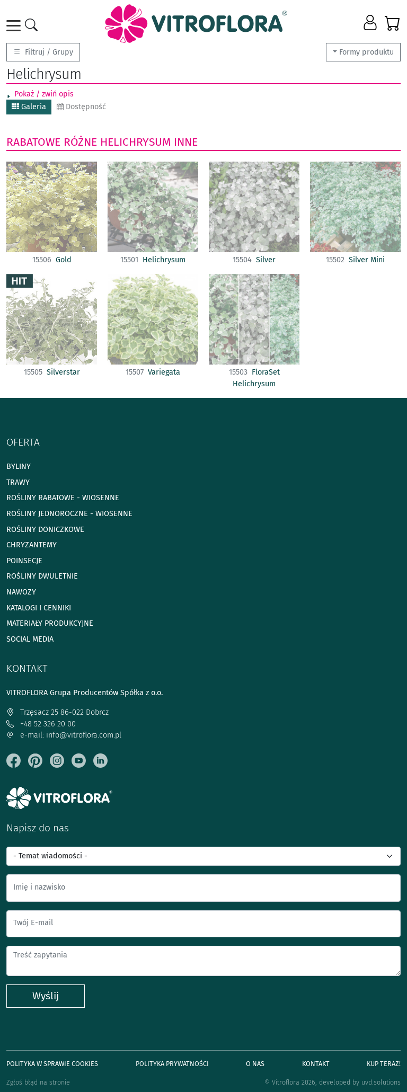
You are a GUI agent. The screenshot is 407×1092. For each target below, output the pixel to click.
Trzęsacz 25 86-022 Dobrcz (57, 712)
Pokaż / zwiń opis (44, 94)
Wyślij (45, 996)
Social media (30, 639)
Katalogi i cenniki (38, 607)
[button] (371, 23)
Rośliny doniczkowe (45, 529)
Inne (186, 142)
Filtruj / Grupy (43, 52)
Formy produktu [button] (366, 52)
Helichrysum (135, 142)
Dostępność (81, 106)
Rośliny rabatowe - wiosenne (62, 497)
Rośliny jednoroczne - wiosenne (69, 513)
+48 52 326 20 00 (41, 724)
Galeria (29, 106)
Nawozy (21, 592)
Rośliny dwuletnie (42, 576)
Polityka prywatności (172, 1064)
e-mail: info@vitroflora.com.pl (63, 735)
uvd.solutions (381, 1082)
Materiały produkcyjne (49, 623)
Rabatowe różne (51, 142)
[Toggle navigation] (15, 25)
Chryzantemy (31, 544)
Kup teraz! (384, 1064)
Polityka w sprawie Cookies (52, 1064)
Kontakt (316, 1064)
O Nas (255, 1064)
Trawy (18, 482)
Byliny (18, 466)
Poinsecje (24, 560)
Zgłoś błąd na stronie (38, 1082)
